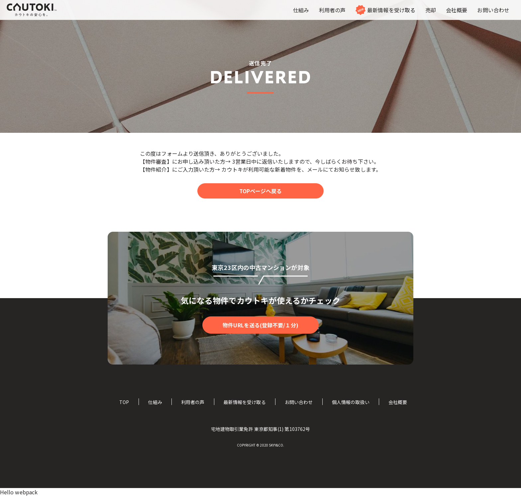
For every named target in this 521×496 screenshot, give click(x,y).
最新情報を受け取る (245, 402)
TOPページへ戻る (260, 191)
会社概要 (397, 402)
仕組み (155, 402)
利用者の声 (192, 402)
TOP (124, 402)
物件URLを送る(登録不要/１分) (260, 325)
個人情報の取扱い (350, 402)
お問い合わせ (299, 402)
